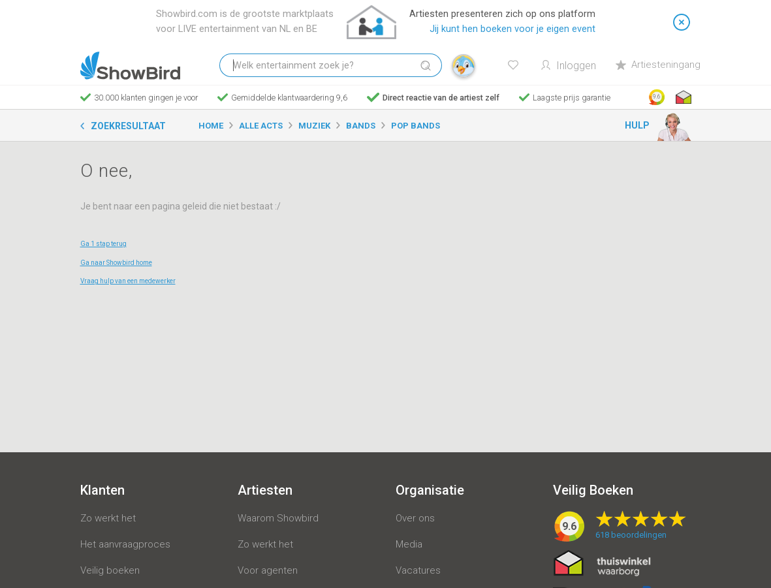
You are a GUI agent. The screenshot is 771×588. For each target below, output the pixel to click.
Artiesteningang (658, 64)
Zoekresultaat (128, 126)
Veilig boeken (110, 570)
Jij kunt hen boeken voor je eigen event (512, 29)
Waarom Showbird (278, 518)
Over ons (415, 518)
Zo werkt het (108, 518)
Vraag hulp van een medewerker (128, 281)
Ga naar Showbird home (116, 262)
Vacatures (418, 570)
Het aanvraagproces (125, 544)
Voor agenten (268, 570)
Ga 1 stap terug (103, 243)
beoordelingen (631, 535)
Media (409, 544)
